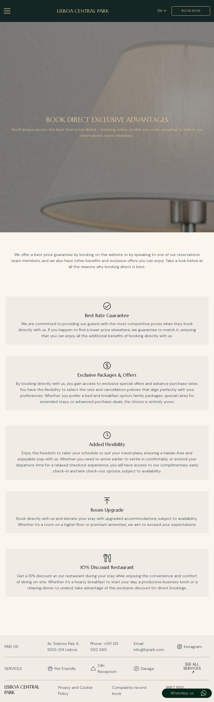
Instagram (193, 646)
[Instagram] (180, 646)
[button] (7, 11)
